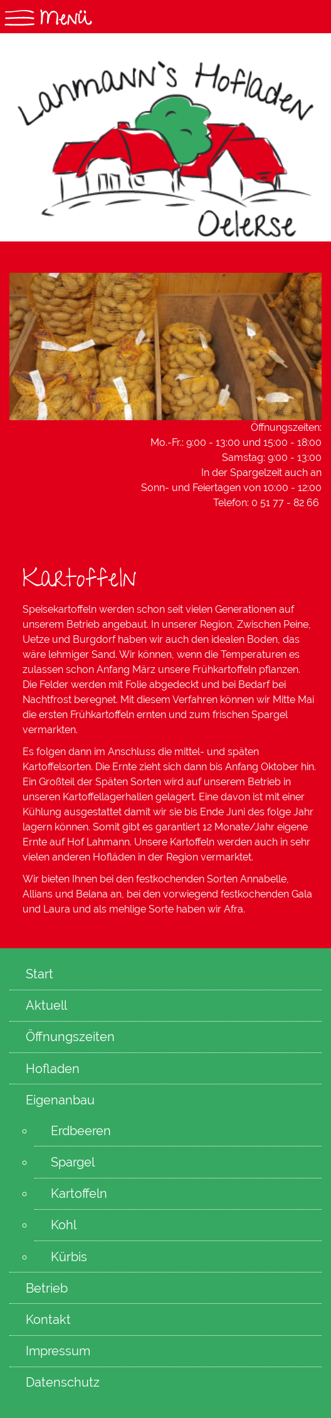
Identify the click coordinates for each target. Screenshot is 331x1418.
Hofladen (53, 1068)
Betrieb (47, 1288)
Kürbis (69, 1256)
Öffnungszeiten (70, 1036)
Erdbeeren (81, 1130)
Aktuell (46, 1005)
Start (39, 973)
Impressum (58, 1350)
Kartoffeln (79, 1193)
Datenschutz (63, 1382)
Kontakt (48, 1319)
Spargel (73, 1162)
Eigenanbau (60, 1100)
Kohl (63, 1224)
